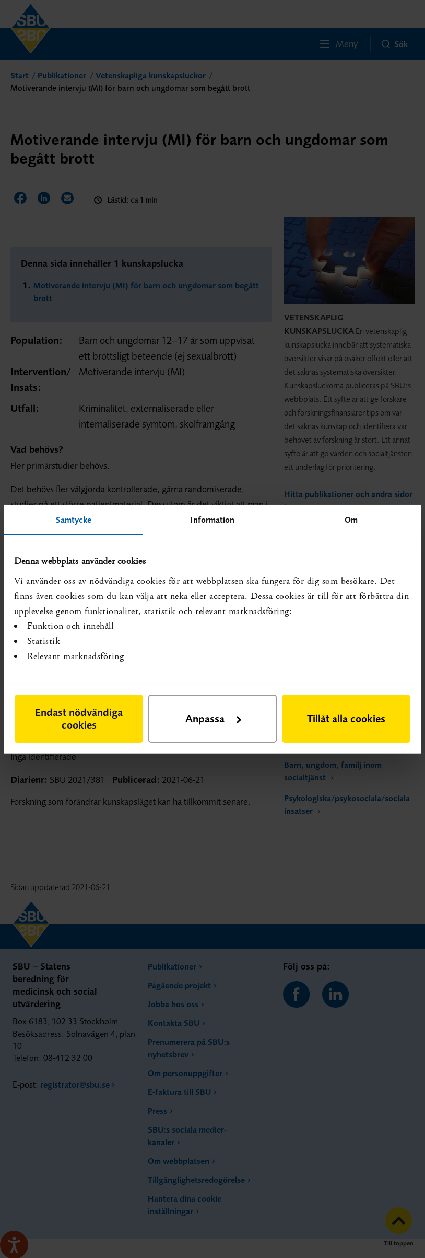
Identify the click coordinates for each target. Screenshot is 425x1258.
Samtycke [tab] (74, 519)
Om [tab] (351, 519)
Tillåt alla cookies (346, 718)
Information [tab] (212, 519)
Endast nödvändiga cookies (79, 718)
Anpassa (213, 718)
